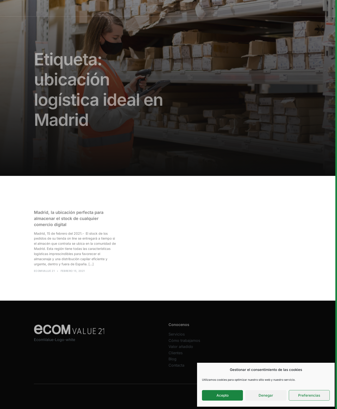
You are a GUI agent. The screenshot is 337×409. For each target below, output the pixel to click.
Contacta (176, 368)
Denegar (266, 395)
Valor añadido (197, 8)
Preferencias (309, 395)
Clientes (221, 8)
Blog (172, 362)
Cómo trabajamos (165, 8)
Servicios (137, 8)
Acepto (222, 395)
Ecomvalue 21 (44, 272)
